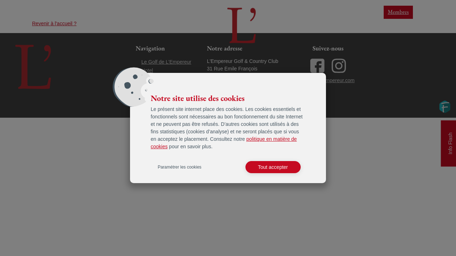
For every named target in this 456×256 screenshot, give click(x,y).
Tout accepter (273, 167)
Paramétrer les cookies (180, 167)
